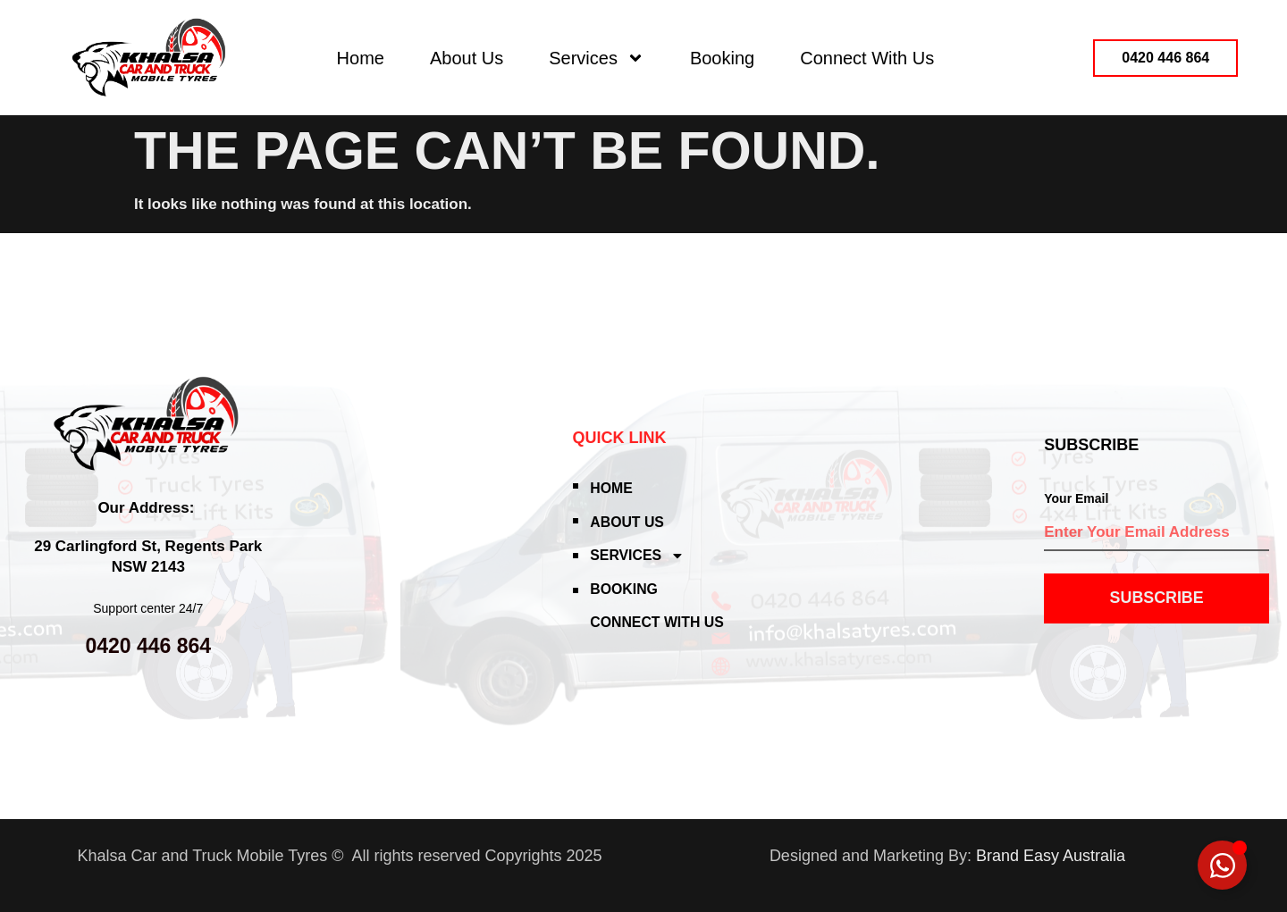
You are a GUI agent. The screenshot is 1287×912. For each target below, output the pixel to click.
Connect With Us (867, 58)
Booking (722, 58)
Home (360, 58)
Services (596, 58)
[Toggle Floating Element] (1222, 865)
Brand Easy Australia (1050, 856)
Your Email (1076, 498)
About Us (466, 58)
